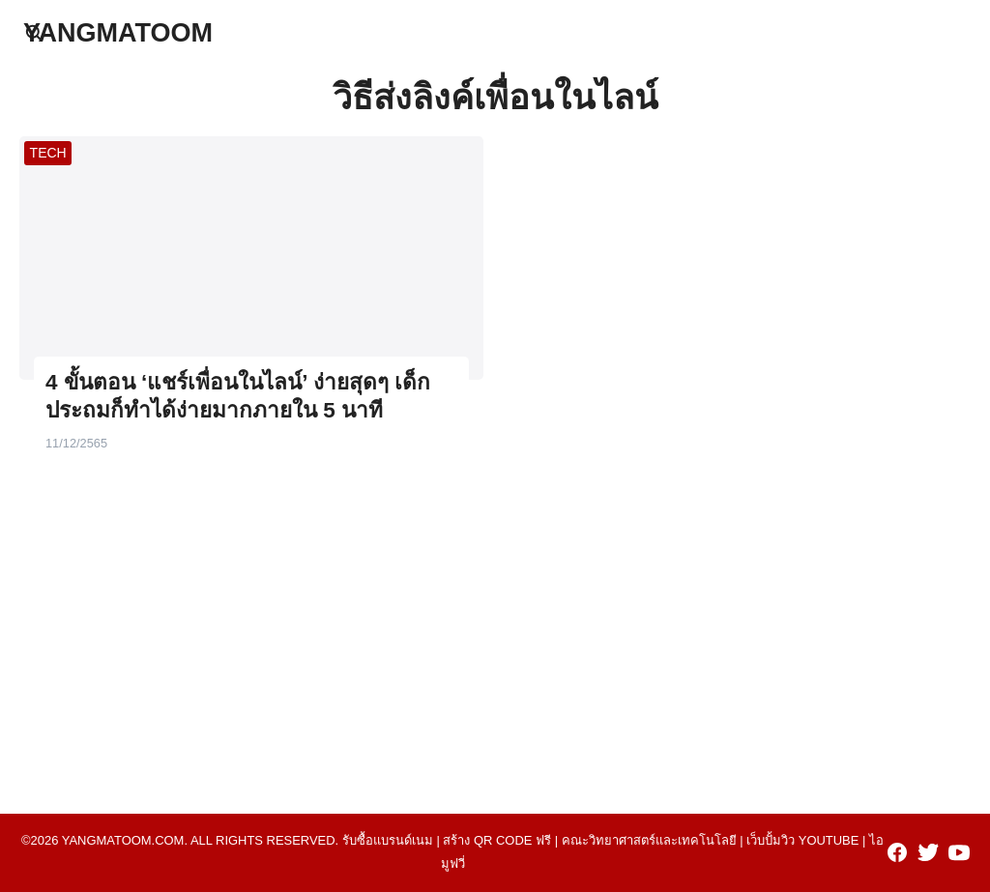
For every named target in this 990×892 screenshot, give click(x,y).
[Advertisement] (495, 626)
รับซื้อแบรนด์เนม (387, 840)
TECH (48, 152)
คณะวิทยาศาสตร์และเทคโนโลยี (649, 840)
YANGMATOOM (118, 32)
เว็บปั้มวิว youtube (802, 840)
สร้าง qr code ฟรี (497, 840)
